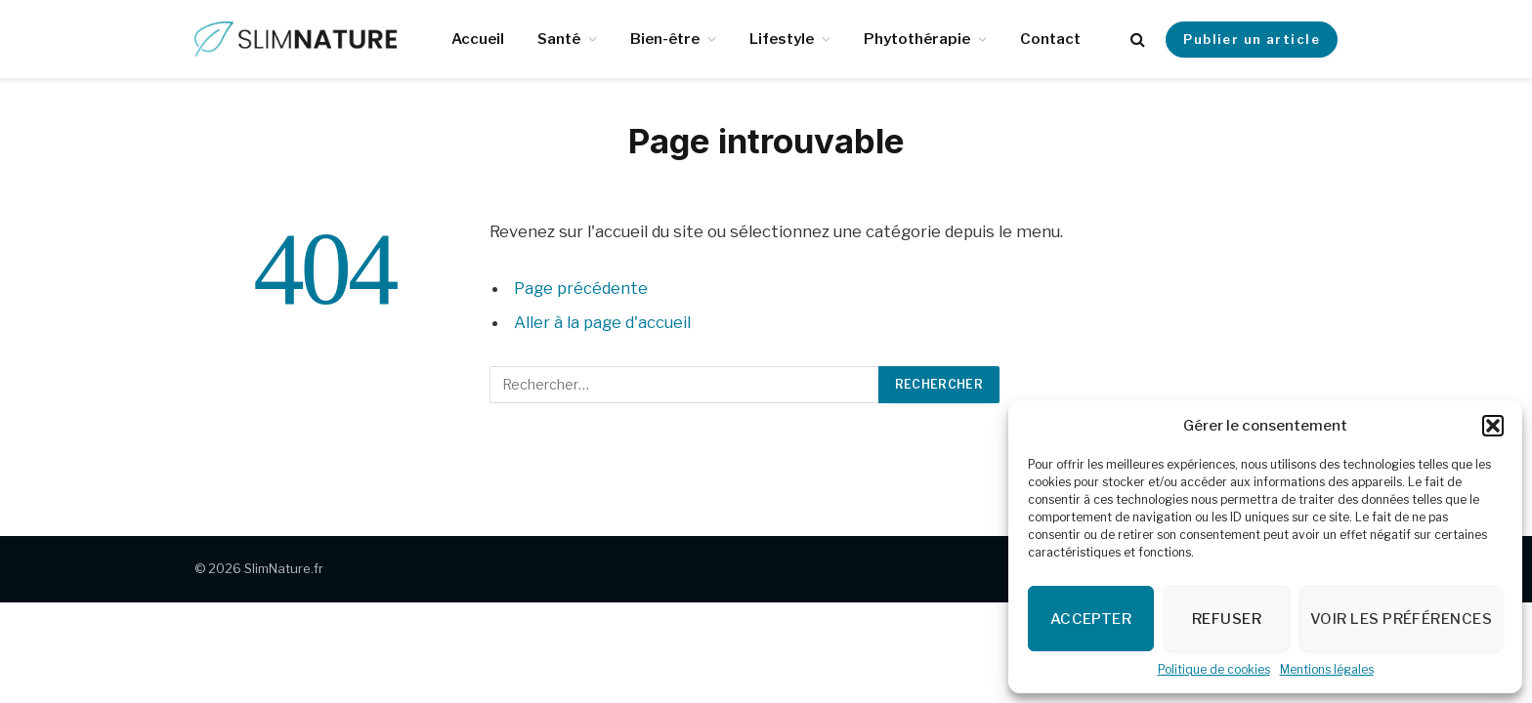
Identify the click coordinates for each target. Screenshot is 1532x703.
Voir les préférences (1401, 619)
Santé (558, 39)
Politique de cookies (1214, 669)
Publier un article (1251, 39)
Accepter (1091, 619)
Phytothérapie (917, 39)
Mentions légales (1327, 669)
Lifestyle (781, 39)
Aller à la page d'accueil (602, 322)
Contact (1050, 39)
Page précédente (581, 288)
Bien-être (665, 39)
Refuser (1226, 619)
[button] (1493, 425)
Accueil (477, 39)
